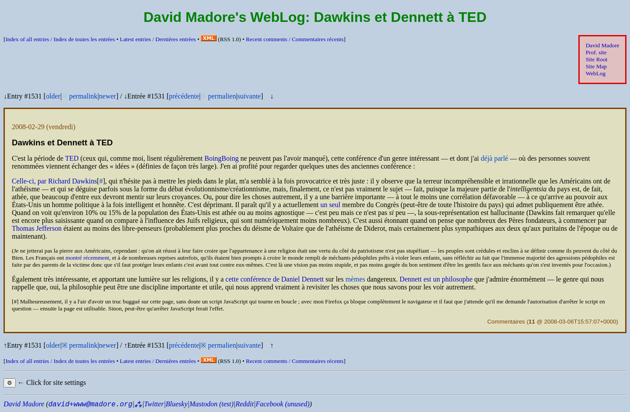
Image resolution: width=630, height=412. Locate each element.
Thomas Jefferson (37, 228)
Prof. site (596, 52)
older (53, 96)
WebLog (596, 73)
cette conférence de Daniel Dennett (274, 279)
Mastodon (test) (211, 404)
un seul (330, 204)
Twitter (154, 404)
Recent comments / (294, 39)
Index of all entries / (60, 39)
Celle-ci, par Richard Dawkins (54, 181)
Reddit (244, 404)
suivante (249, 96)
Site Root (597, 59)
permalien (222, 96)
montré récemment (87, 257)
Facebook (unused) (282, 404)
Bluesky (177, 404)
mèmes (355, 279)
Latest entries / (158, 39)
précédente (184, 96)
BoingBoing (221, 158)
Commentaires (506, 321)
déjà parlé (494, 158)
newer (107, 96)
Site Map (596, 66)
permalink (83, 96)
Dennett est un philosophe (435, 279)
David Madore (603, 45)
